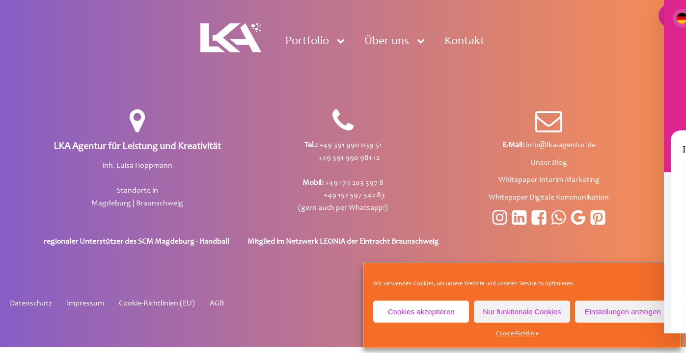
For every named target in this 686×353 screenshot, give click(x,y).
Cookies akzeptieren (421, 311)
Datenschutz (31, 303)
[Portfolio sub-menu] (343, 41)
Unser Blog (548, 163)
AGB (217, 303)
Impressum (85, 303)
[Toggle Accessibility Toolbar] (670, 15)
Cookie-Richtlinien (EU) (157, 303)
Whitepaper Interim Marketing (549, 180)
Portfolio (307, 42)
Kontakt (464, 42)
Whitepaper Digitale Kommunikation (549, 198)
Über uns (386, 42)
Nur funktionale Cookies (522, 311)
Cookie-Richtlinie (517, 334)
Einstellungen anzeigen (623, 311)
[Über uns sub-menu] (423, 41)
